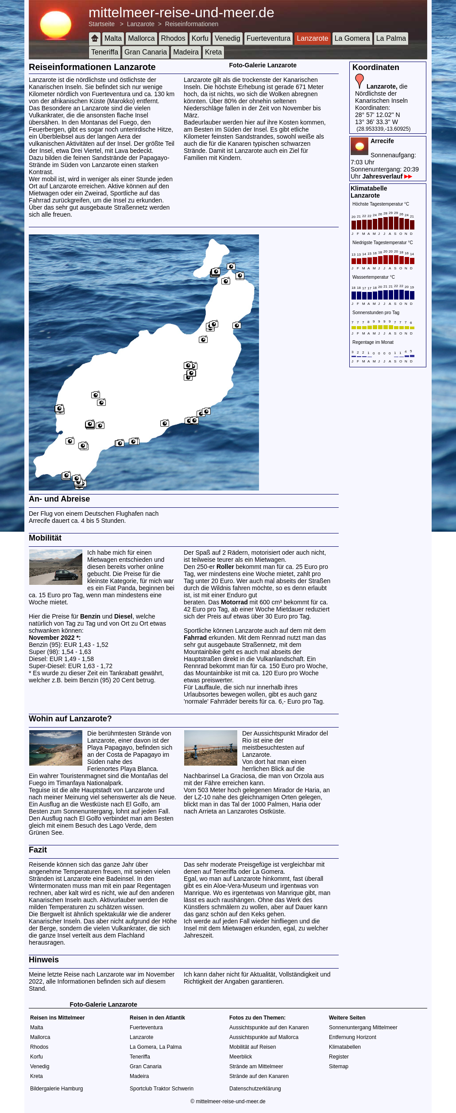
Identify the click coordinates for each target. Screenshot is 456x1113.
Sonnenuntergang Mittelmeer (363, 1027)
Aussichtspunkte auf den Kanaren (269, 1027)
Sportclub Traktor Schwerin (161, 1089)
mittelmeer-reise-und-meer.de (181, 12)
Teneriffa (104, 52)
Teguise (39, 790)
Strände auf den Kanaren (259, 1076)
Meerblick (240, 1057)
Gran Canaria (145, 52)
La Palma (391, 38)
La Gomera (352, 38)
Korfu (200, 38)
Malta (113, 38)
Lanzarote (141, 23)
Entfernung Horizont (352, 1037)
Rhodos (173, 38)
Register (339, 1057)
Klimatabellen (345, 1047)
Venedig (227, 38)
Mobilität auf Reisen (252, 1047)
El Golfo (137, 804)
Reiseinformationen (192, 23)
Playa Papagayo (109, 747)
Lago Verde (125, 825)
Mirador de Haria (296, 790)
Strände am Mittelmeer (256, 1066)
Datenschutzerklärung (255, 1089)
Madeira (186, 52)
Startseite (102, 23)
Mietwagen (102, 559)
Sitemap (338, 1066)
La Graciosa (238, 775)
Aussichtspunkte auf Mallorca (263, 1037)
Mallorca (141, 38)
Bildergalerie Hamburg (56, 1089)
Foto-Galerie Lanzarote (263, 65)
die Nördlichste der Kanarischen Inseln (381, 93)
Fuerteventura (269, 38)
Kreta (213, 52)
